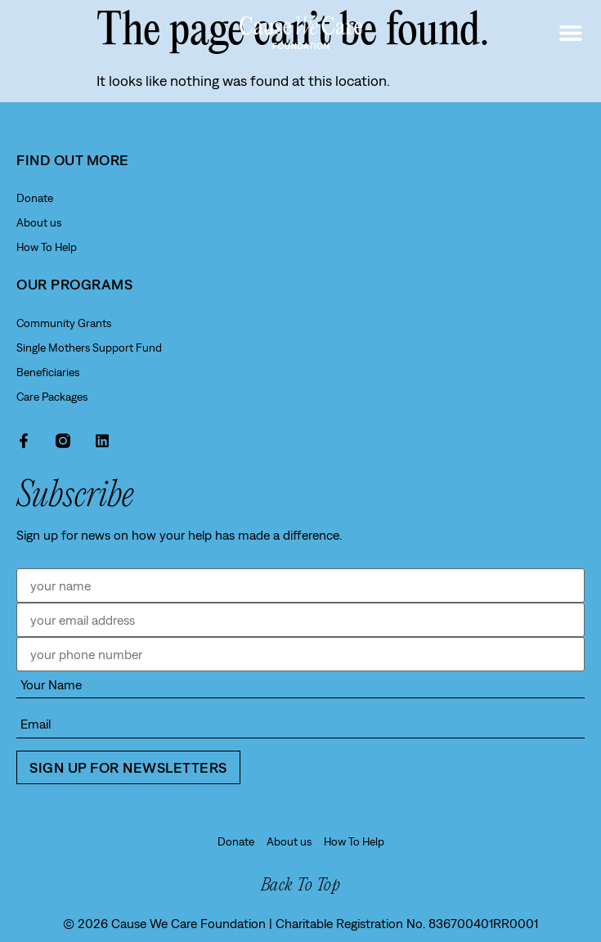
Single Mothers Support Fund (89, 347)
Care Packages (51, 396)
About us (38, 222)
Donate (34, 197)
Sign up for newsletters (128, 767)
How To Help (46, 246)
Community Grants (63, 323)
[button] (570, 33)
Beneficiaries (47, 372)
